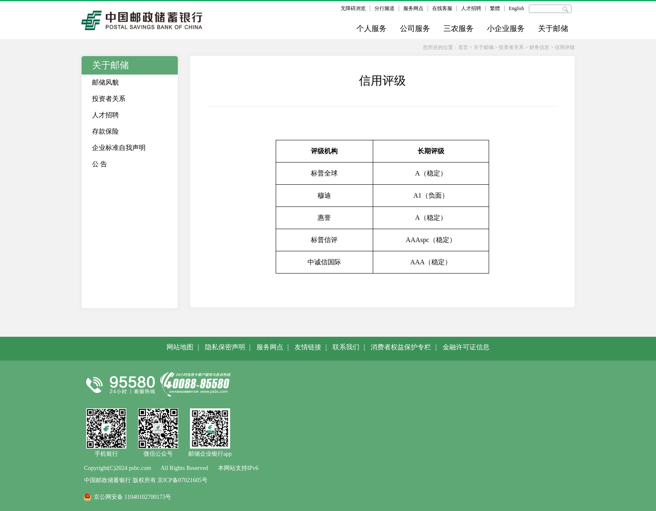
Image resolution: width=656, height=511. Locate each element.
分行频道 (384, 8)
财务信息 (539, 47)
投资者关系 (511, 47)
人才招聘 (471, 8)
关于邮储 (553, 28)
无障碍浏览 (353, 8)
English (516, 8)
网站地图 (180, 347)
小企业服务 (506, 28)
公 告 (99, 164)
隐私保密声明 (225, 347)
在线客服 (442, 8)
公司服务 (415, 28)
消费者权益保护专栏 (401, 347)
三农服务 (458, 28)
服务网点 (413, 8)
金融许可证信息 (466, 347)
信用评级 (565, 47)
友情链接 (308, 347)
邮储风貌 (105, 82)
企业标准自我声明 (119, 147)
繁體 (495, 8)
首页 (463, 47)
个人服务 (371, 28)
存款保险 (105, 131)
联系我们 (346, 347)
